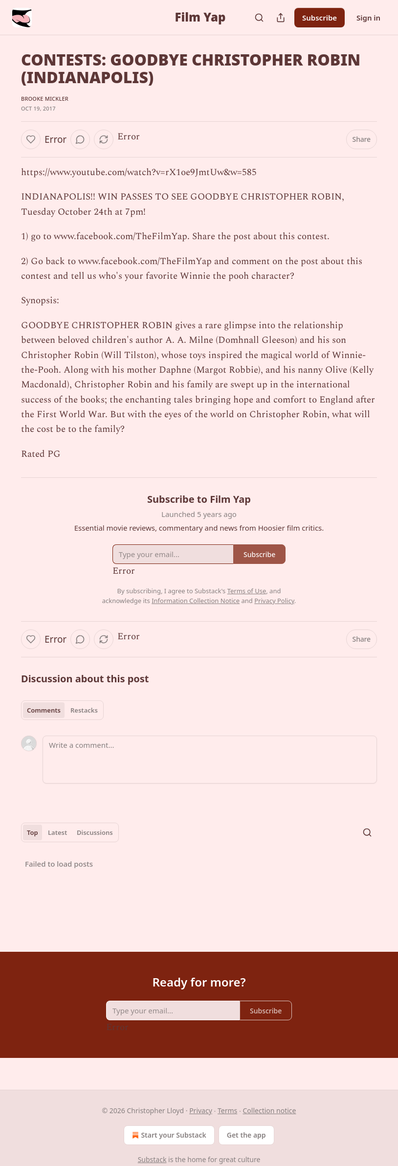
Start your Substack (168, 1135)
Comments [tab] (44, 710)
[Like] (31, 139)
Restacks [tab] (84, 710)
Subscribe (319, 17)
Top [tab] (32, 832)
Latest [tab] (57, 832)
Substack (152, 1159)
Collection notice (269, 1110)
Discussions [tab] (95, 832)
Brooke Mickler (44, 98)
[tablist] (62, 710)
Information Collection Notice (196, 600)
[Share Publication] (280, 17)
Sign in (368, 17)
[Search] (259, 17)
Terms (227, 1110)
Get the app (246, 1135)
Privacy (200, 1110)
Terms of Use (246, 590)
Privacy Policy (274, 600)
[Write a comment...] (210, 760)
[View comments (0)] (80, 139)
